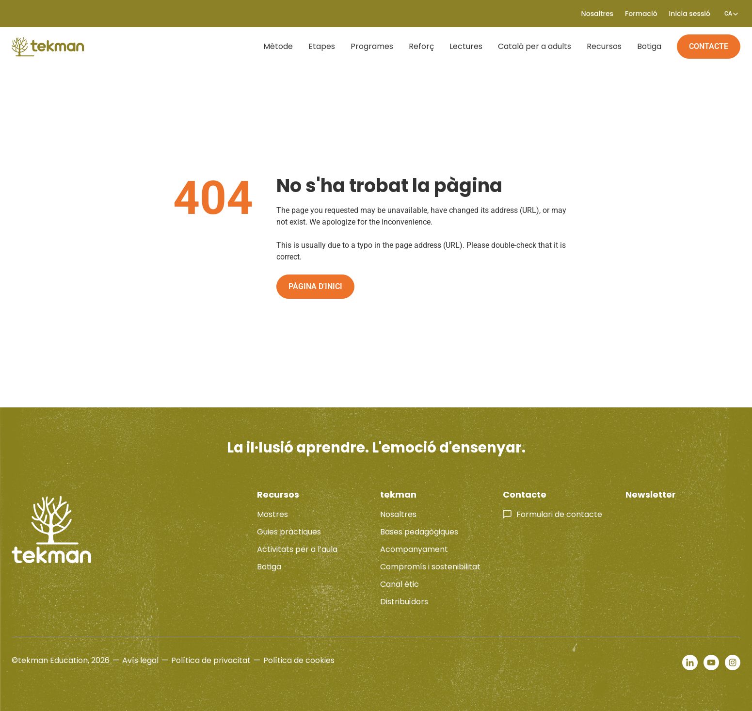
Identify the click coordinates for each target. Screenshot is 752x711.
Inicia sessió (689, 13)
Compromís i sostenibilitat (430, 566)
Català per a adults (534, 46)
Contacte (708, 46)
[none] (728, 13)
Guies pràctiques (289, 531)
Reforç (421, 46)
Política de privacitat (211, 660)
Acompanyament (414, 549)
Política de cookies (299, 660)
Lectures (465, 46)
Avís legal (140, 660)
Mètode (278, 46)
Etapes (321, 46)
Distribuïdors (404, 601)
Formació (641, 13)
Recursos (604, 46)
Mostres (272, 514)
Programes (372, 46)
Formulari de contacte (559, 514)
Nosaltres (597, 13)
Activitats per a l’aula (297, 549)
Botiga (649, 46)
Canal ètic (399, 584)
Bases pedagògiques (419, 531)
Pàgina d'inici (315, 286)
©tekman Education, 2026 (61, 660)
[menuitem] (728, 13)
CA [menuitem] (728, 13)
